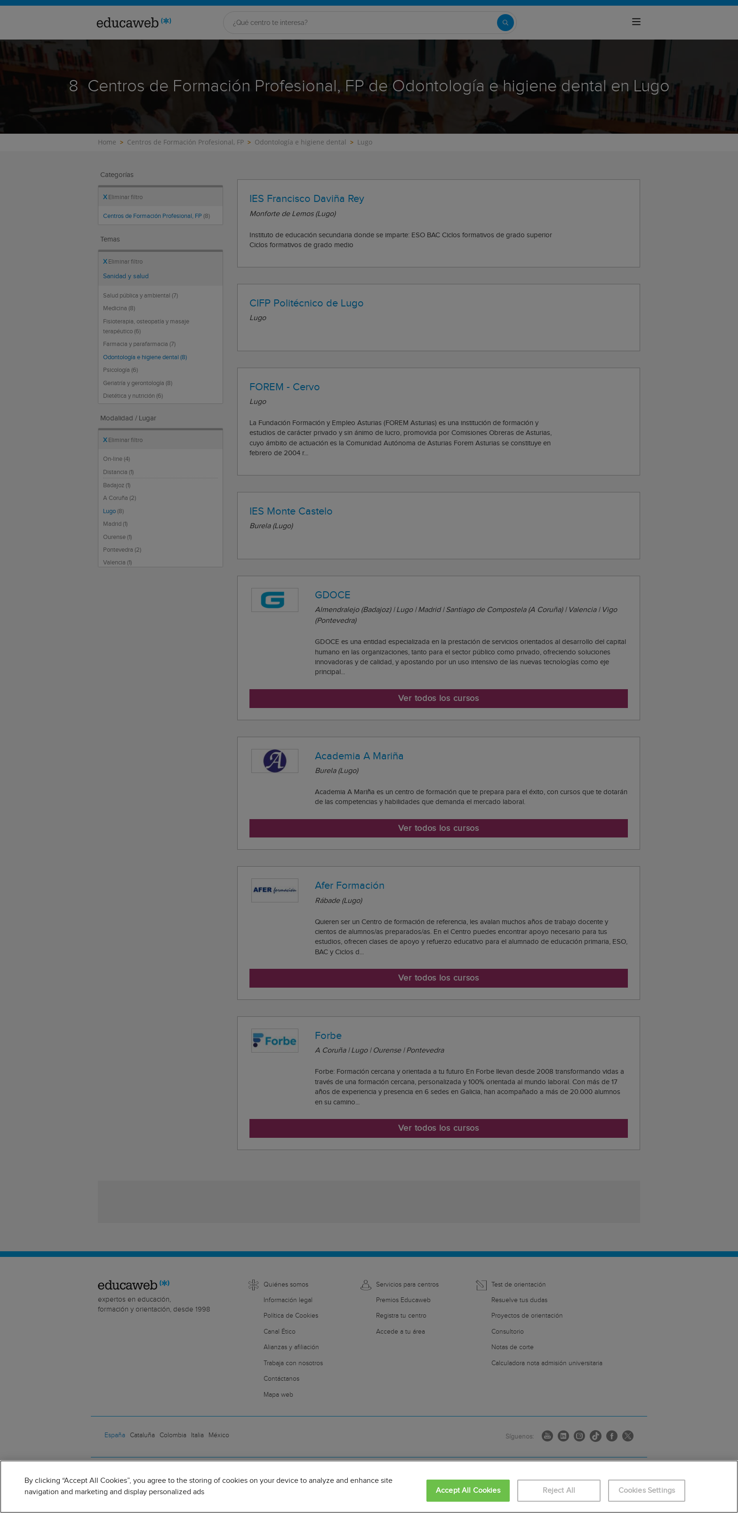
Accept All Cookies (468, 1490)
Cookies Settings (646, 1490)
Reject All (559, 1490)
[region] (369, 1486)
